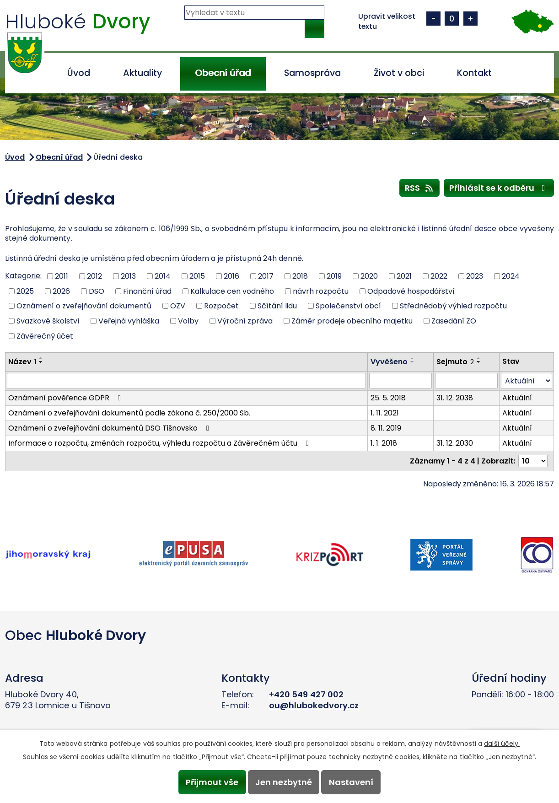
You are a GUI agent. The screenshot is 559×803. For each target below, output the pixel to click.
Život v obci (399, 73)
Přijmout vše (212, 782)
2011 (61, 276)
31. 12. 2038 (454, 398)
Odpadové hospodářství (411, 291)
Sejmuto (455, 361)
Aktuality (142, 73)
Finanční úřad (147, 291)
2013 (128, 276)
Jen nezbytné (283, 782)
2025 (25, 291)
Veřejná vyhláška (128, 321)
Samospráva (312, 73)
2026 (61, 291)
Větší (470, 18)
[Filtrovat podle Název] (186, 380)
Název (22, 361)
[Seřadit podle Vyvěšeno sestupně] (413, 362)
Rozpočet (221, 306)
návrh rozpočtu (321, 291)
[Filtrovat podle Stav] (526, 381)
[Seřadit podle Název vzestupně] (41, 358)
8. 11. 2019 (386, 428)
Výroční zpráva (245, 321)
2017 (266, 276)
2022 (438, 276)
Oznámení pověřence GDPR (66, 398)
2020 (369, 276)
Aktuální (517, 398)
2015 (197, 276)
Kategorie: (23, 275)
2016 (231, 276)
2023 (474, 276)
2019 (334, 276)
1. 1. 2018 (384, 443)
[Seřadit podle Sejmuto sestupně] (479, 362)
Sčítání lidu (277, 306)
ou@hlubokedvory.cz (314, 705)
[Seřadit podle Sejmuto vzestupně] (479, 358)
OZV (177, 306)
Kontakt (474, 73)
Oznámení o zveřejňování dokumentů (83, 306)
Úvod (78, 73)
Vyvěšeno (389, 361)
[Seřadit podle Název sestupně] (41, 362)
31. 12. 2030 (454, 443)
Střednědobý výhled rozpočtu (453, 306)
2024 (511, 276)
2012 (94, 276)
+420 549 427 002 (306, 694)
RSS (420, 188)
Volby (188, 321)
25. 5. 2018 (388, 398)
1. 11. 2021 (385, 413)
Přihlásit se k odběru (499, 188)
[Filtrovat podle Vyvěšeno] (400, 380)
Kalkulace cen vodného (232, 291)
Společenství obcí (348, 306)
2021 (404, 276)
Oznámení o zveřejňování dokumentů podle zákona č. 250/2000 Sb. (129, 413)
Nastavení (351, 782)
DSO (96, 291)
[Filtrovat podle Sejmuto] (466, 380)
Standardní (452, 18)
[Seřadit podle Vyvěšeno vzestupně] (413, 358)
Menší (433, 18)
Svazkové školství (48, 321)
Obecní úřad (223, 73)
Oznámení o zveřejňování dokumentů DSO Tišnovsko (110, 428)
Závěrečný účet (44, 335)
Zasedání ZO (453, 321)
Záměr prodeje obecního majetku (352, 321)
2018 (300, 276)
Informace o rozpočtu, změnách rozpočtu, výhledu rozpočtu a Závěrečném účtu (160, 443)
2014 (163, 276)
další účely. (502, 743)
